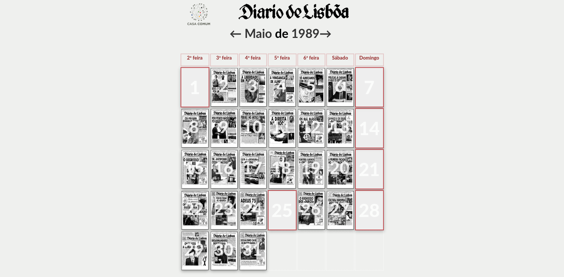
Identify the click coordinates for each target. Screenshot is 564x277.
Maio (258, 33)
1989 (305, 33)
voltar (198, 14)
